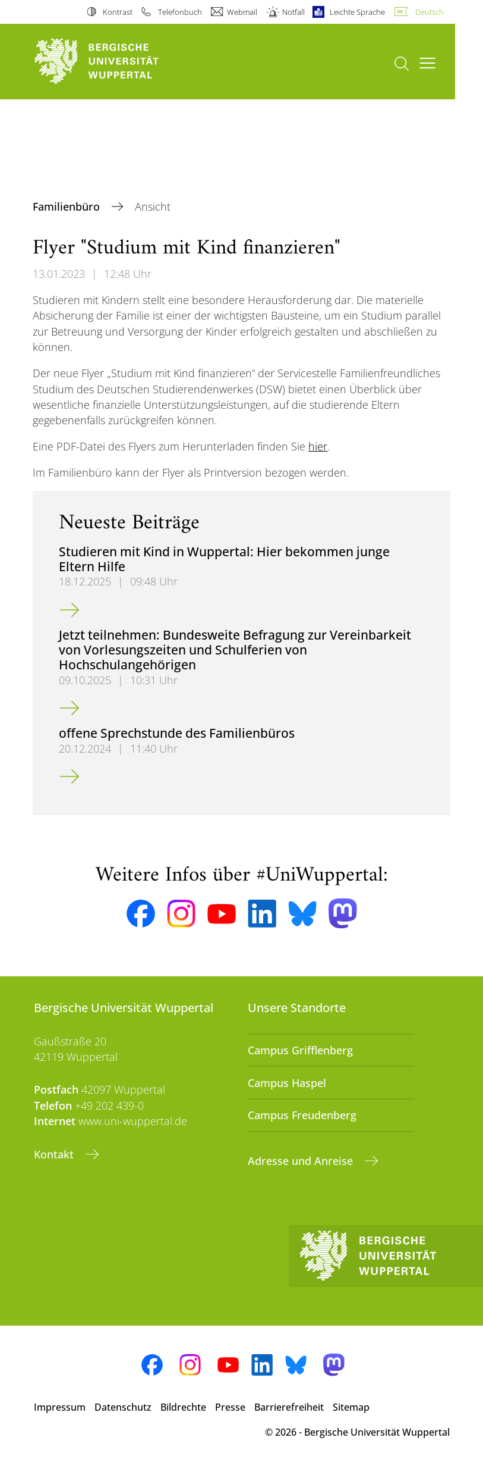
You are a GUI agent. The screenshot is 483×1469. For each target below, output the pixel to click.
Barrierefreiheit (289, 1407)
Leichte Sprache (357, 12)
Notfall (293, 12)
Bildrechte (183, 1407)
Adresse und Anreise (302, 1161)
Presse (230, 1407)
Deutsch (429, 12)
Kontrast (117, 12)
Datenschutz (122, 1407)
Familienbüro (68, 206)
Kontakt (55, 1154)
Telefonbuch (180, 12)
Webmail (242, 12)
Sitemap (351, 1407)
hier (317, 446)
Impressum (60, 1407)
